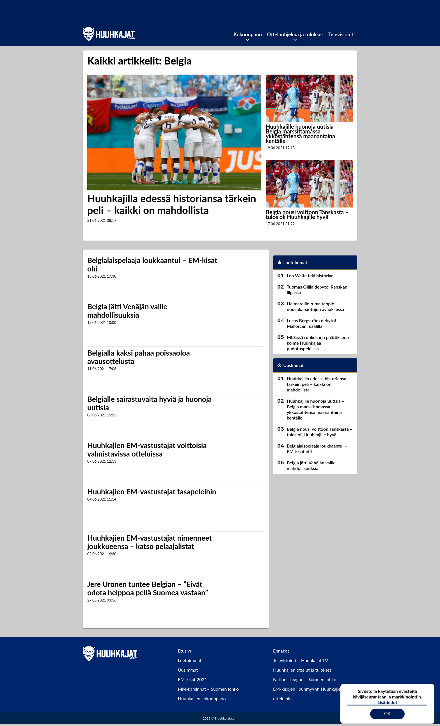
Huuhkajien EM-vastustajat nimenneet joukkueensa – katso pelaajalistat (149, 542)
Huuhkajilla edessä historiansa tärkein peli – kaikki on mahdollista (171, 204)
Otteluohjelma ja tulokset (295, 34)
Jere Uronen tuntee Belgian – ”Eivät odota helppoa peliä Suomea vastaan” (147, 588)
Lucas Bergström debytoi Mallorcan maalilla (311, 323)
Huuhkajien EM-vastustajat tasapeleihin (151, 491)
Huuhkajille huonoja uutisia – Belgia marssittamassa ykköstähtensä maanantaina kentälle (302, 133)
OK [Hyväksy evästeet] (387, 710)
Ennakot (281, 650)
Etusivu (185, 650)
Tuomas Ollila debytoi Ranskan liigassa (317, 289)
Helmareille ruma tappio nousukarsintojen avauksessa (315, 306)
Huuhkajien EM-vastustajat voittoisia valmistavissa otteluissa (147, 449)
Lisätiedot (387, 699)
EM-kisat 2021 (192, 679)
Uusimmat (293, 365)
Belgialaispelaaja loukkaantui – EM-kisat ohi (152, 264)
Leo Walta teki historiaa (310, 275)
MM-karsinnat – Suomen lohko (208, 689)
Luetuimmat (295, 262)
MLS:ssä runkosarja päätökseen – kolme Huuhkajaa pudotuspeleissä (319, 343)
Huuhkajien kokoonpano (202, 698)
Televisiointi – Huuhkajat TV (300, 660)
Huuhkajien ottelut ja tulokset (302, 669)
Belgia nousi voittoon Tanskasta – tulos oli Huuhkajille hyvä (307, 214)
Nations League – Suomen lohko (304, 679)
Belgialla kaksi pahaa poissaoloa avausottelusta (138, 357)
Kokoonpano (247, 34)
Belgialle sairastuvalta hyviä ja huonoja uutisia (149, 403)
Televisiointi (341, 34)
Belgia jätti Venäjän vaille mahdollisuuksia (127, 310)
